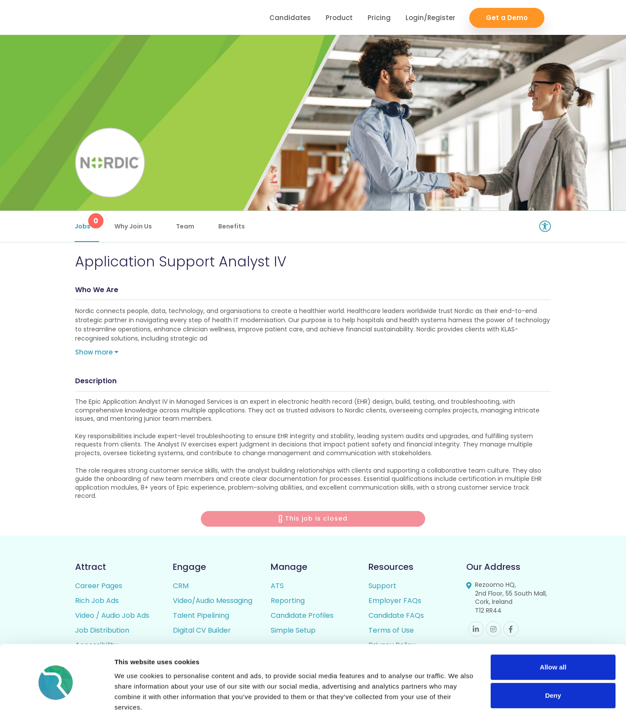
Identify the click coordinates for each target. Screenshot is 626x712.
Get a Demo (507, 17)
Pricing (379, 17)
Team (185, 226)
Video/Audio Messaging (212, 602)
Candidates (290, 17)
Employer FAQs (394, 602)
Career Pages (98, 587)
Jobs (87, 222)
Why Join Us (133, 226)
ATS (277, 587)
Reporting (288, 602)
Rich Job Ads (97, 602)
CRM (181, 587)
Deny (553, 659)
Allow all (553, 630)
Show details (134, 694)
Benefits (232, 226)
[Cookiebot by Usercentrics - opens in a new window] (56, 695)
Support (382, 587)
